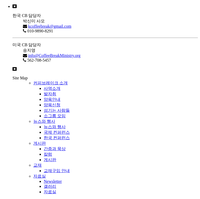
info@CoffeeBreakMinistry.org (54, 55)
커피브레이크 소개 (50, 83)
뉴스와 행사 (44, 121)
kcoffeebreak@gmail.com (49, 26)
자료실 (39, 176)
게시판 (39, 143)
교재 (37, 165)
